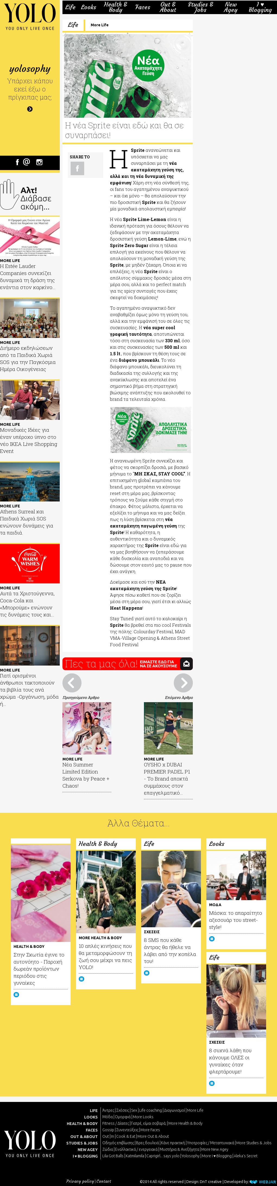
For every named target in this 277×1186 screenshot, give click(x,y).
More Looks (143, 1117)
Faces (142, 7)
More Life (100, 25)
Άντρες (108, 1110)
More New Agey (214, 1149)
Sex (134, 1110)
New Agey (230, 7)
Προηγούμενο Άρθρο (80, 697)
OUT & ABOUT (84, 1136)
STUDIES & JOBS (82, 1143)
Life (70, 7)
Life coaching (150, 1110)
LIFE (94, 1110)
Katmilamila (135, 1156)
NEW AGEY (88, 1149)
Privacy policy (80, 1181)
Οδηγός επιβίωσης (118, 1143)
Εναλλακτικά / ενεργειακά (136, 1149)
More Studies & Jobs (254, 1143)
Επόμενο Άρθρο (179, 697)
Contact (103, 1181)
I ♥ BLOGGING (85, 1156)
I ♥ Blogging (260, 7)
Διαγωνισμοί (174, 1110)
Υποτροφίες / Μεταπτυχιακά (210, 1143)
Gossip (108, 1130)
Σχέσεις (122, 1110)
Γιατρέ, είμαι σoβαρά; (148, 1123)
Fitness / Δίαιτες (115, 1123)
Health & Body (115, 7)
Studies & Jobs (200, 7)
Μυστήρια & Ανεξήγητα (179, 1149)
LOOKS (91, 1117)
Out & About (168, 7)
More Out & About (153, 1136)
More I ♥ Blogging (217, 1156)
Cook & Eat (125, 1136)
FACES (92, 1130)
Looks (88, 7)
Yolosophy (191, 1156)
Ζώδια (107, 1149)
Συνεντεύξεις (127, 1130)
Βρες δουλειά (147, 1143)
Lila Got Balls (113, 1156)
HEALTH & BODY (82, 1123)
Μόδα (107, 1117)
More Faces (150, 1130)
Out (105, 1136)
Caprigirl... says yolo (163, 1156)
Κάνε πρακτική (173, 1143)
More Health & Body (185, 1123)
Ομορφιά (123, 1117)
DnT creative (211, 1181)
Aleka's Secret (245, 1156)
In (112, 1136)
